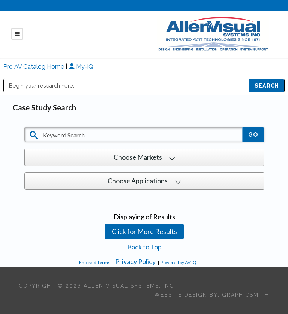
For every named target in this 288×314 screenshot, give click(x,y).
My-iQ (81, 66)
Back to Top (144, 247)
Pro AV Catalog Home (34, 66)
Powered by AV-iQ (178, 262)
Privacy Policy (135, 261)
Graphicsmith (245, 295)
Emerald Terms (94, 262)
